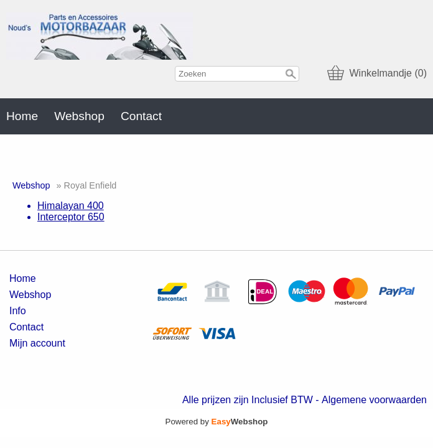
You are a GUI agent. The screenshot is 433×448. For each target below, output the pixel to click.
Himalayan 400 (70, 205)
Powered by (216, 421)
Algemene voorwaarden (374, 399)
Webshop (79, 116)
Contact (141, 116)
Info (17, 311)
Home (22, 116)
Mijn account (37, 343)
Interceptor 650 (71, 217)
